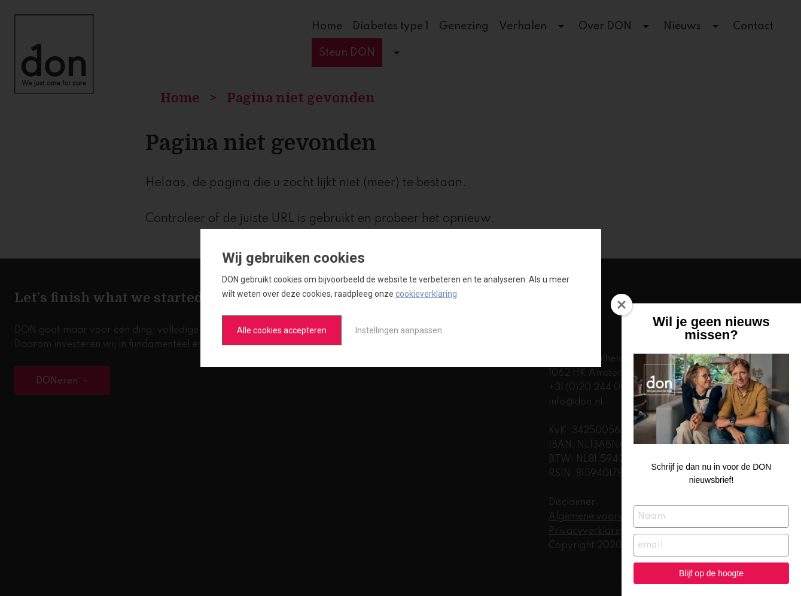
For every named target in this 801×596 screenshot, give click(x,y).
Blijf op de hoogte (711, 573)
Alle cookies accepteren (282, 330)
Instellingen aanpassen (398, 330)
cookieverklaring (426, 294)
